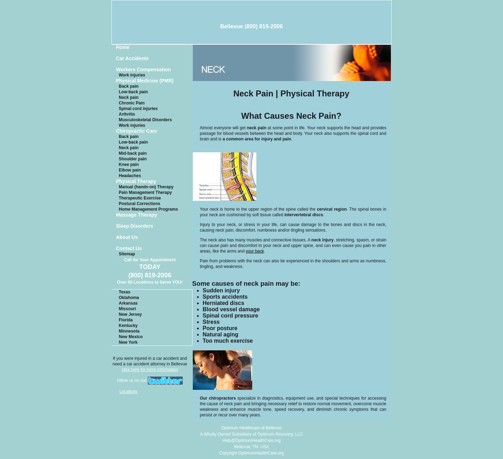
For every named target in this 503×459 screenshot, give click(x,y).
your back (255, 251)
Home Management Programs (148, 209)
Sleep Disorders (134, 226)
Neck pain (129, 97)
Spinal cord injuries (138, 108)
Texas (124, 292)
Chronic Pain (132, 103)
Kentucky (128, 325)
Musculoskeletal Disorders (145, 119)
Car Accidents (132, 58)
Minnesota (129, 331)
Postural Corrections (139, 203)
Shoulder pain (133, 158)
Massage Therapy (136, 215)
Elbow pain (130, 170)
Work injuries (132, 125)
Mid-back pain (133, 153)
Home (123, 47)
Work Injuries (132, 75)
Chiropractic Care (136, 131)
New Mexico (131, 336)
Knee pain (129, 164)
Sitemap (127, 254)
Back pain (129, 86)
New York (128, 342)
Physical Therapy (136, 181)
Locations (128, 391)
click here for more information (150, 369)
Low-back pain (133, 91)
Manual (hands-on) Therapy (146, 186)
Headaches (130, 175)
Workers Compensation (143, 69)
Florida (126, 320)
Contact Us (129, 248)
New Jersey (130, 314)
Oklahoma (129, 297)
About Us (127, 237)
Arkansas (128, 303)
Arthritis (127, 114)
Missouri (127, 308)
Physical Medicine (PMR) (145, 80)
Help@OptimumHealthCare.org (252, 440)
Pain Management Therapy (145, 192)
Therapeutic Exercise (140, 198)
